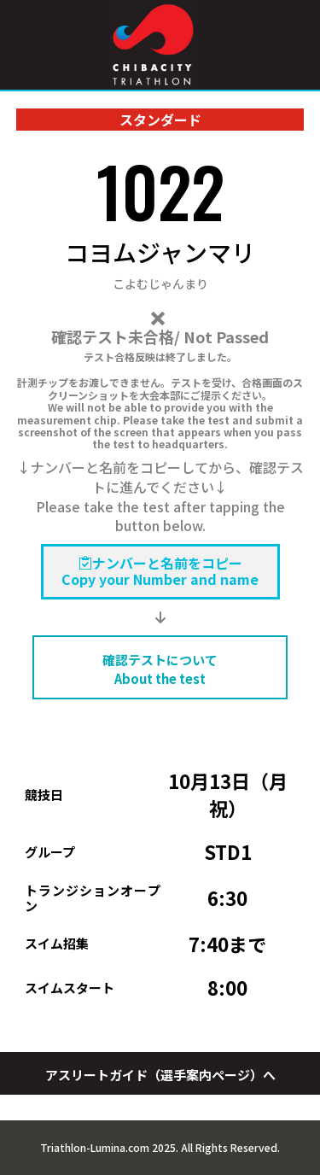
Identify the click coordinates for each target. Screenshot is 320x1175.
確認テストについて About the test (160, 669)
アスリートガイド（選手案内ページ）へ (160, 1075)
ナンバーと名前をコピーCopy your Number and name (160, 570)
